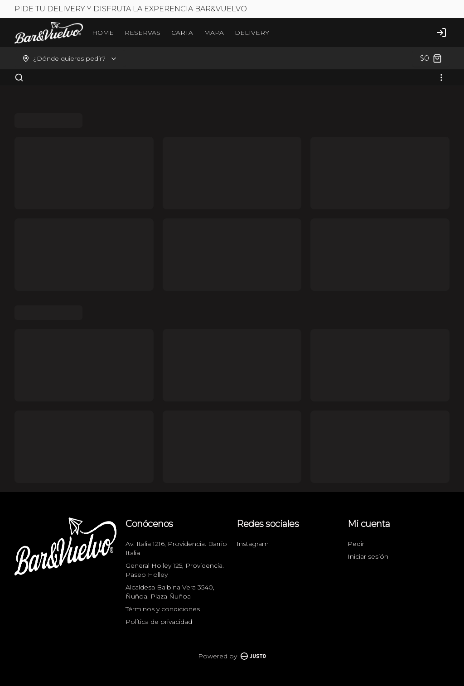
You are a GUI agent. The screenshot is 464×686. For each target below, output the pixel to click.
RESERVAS (142, 33)
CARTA (182, 33)
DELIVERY (252, 33)
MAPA (214, 33)
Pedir (356, 544)
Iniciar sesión (368, 556)
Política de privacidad (159, 622)
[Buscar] (19, 77)
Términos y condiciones (163, 609)
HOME (103, 33)
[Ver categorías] (441, 77)
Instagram (253, 544)
